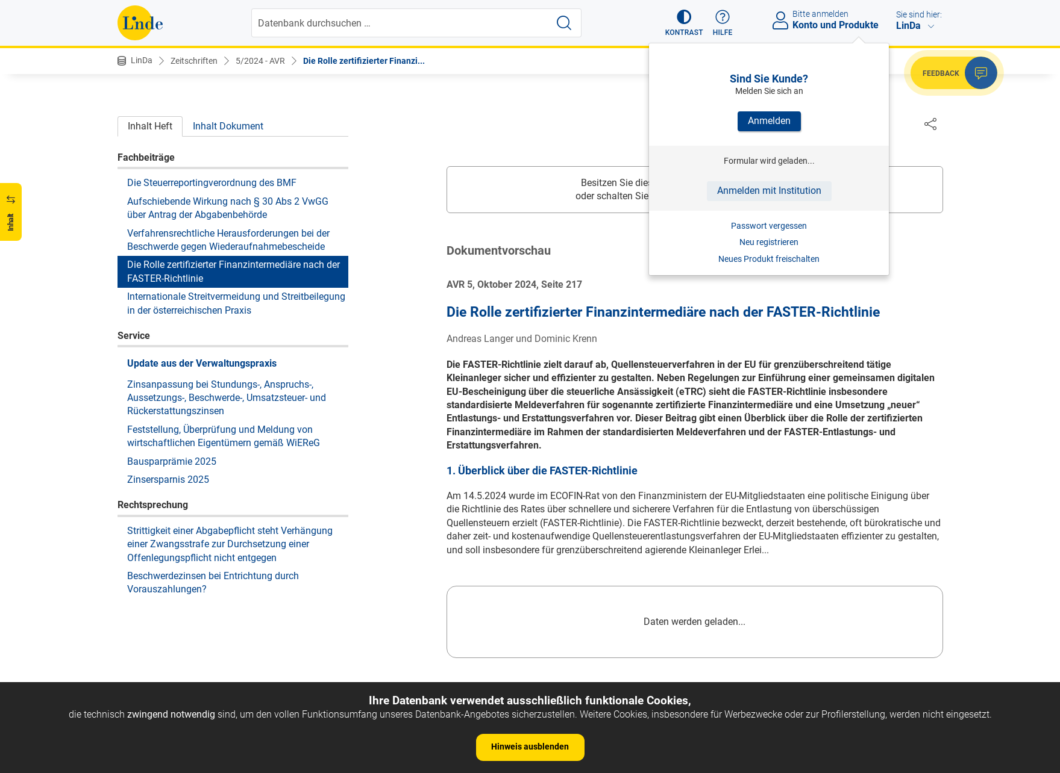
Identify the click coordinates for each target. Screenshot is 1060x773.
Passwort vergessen (769, 226)
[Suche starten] (564, 23)
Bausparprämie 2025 (171, 461)
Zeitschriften (194, 61)
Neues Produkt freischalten (769, 259)
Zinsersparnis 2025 (168, 479)
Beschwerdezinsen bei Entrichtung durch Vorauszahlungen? (213, 582)
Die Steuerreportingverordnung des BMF (211, 182)
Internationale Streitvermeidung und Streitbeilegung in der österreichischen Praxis (236, 303)
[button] (684, 23)
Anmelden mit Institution (769, 190)
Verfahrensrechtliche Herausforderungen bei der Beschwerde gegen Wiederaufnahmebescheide (228, 240)
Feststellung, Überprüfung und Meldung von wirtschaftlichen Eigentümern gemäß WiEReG (223, 436)
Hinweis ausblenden (530, 746)
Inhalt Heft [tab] (150, 126)
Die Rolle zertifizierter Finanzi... (364, 61)
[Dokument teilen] (930, 123)
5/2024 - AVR (260, 61)
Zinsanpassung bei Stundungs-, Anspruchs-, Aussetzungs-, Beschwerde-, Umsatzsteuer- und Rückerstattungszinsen (226, 398)
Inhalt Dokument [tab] (228, 126)
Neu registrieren (768, 242)
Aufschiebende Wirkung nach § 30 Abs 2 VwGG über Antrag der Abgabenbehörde (227, 208)
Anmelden (769, 120)
